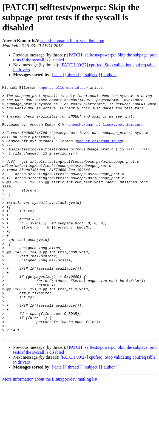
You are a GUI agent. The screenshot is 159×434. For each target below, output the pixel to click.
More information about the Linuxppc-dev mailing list (49, 429)
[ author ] (109, 74)
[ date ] (58, 74)
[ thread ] (73, 74)
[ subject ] (91, 74)
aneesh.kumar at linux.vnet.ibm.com (72, 40)
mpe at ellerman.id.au (63, 88)
